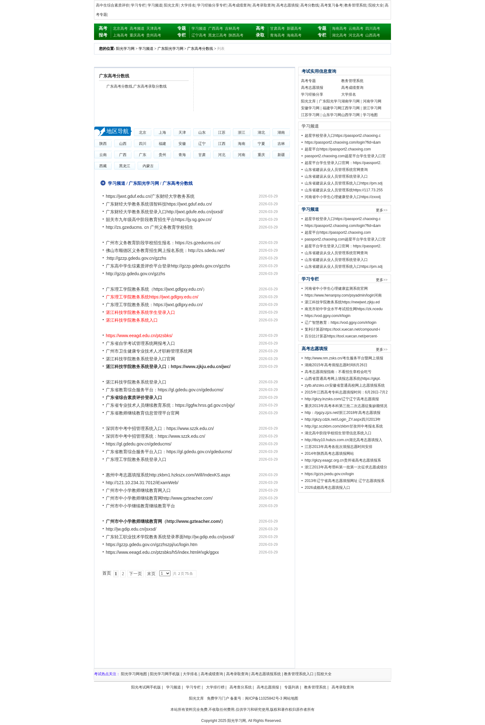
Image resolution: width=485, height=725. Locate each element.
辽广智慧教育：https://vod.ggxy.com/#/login (340, 322)
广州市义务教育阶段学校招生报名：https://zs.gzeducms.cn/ (163, 242)
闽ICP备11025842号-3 (263, 698)
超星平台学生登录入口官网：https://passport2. (343, 163)
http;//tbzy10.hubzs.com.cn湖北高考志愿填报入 (343, 440)
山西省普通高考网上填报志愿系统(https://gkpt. (343, 378)
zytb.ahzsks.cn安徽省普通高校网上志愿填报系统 (345, 385)
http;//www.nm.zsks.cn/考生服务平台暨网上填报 (344, 358)
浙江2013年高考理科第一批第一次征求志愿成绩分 (346, 467)
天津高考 (153, 28)
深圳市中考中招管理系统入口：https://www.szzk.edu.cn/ (160, 428)
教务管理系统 (355, 5)
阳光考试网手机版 (146, 687)
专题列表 (291, 687)
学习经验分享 (312, 94)
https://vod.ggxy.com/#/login (327, 316)
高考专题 (308, 81)
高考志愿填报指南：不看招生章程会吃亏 (338, 372)
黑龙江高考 (217, 35)
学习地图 (370, 115)
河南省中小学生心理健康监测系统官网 (336, 288)
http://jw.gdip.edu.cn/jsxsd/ (131, 529)
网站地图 (290, 698)
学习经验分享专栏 (212, 5)
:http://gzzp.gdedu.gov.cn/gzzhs (136, 258)
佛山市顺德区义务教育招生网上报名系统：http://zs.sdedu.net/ (165, 250)
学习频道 (155, 5)
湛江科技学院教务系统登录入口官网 (140, 358)
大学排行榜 (215, 687)
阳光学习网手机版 (165, 674)
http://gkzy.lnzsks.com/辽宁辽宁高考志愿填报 (342, 399)
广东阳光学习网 (170, 48)
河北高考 (356, 35)
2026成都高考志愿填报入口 (327, 487)
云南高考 (356, 28)
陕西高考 (236, 35)
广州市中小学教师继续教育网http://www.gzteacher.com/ (159, 498)
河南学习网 (372, 101)
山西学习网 (350, 115)
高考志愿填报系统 (266, 674)
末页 (151, 573)
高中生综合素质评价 (112, 5)
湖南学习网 (350, 101)
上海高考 (120, 35)
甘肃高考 (277, 28)
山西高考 (372, 35)
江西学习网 (350, 108)
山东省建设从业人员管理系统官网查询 (336, 169)
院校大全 (375, 5)
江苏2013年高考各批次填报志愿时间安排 (338, 447)
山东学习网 (332, 115)
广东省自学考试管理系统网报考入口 (140, 343)
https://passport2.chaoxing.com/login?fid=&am (343, 142)
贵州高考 (153, 35)
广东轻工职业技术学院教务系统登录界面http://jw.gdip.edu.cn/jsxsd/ (170, 536)
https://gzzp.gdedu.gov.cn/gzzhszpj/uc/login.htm (151, 544)
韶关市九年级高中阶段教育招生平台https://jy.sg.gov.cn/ (159, 219)
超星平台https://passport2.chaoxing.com (338, 149)
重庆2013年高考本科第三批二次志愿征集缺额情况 (346, 406)
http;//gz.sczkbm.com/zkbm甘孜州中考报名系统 (344, 426)
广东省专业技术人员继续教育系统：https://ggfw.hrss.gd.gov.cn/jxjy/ (170, 405)
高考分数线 (309, 5)
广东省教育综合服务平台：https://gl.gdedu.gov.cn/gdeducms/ (164, 389)
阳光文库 (171, 5)
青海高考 (277, 35)
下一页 (135, 573)
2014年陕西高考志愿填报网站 (329, 453)
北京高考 (120, 28)
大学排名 (188, 5)
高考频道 (137, 28)
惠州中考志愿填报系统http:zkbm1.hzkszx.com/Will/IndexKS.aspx (168, 474)
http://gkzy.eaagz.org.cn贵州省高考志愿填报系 (343, 460)
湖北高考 (339, 35)
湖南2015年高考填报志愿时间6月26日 (336, 365)
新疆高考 (294, 28)
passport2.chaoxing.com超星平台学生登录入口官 (345, 156)
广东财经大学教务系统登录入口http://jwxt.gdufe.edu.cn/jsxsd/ (164, 211)
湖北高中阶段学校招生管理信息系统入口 (338, 433)
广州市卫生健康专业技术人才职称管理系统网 (149, 351)
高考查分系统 (241, 687)
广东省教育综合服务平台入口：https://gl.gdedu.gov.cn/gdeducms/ (169, 451)
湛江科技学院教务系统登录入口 (136, 382)
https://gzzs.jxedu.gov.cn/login (329, 474)
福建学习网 (332, 108)
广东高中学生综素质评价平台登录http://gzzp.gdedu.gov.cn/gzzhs (168, 265)
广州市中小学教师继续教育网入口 (138, 490)
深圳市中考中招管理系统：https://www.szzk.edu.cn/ (155, 436)
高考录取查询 (263, 5)
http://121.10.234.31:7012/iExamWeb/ (142, 482)
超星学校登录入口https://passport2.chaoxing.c (342, 135)
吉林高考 (232, 28)
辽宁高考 (198, 35)
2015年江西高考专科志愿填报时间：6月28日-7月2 (346, 392)
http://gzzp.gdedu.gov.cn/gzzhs (135, 273)
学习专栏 (138, 5)
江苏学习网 (310, 115)
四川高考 (372, 28)
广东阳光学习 (330, 101)
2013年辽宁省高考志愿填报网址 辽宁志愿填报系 (344, 481)
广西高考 (215, 28)
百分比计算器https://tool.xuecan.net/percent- (341, 336)
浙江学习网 (372, 108)
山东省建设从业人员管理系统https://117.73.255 (344, 190)
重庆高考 (137, 35)
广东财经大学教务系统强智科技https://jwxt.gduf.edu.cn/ (159, 204)
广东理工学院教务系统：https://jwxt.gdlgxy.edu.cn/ (154, 304)
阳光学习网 (125, 48)
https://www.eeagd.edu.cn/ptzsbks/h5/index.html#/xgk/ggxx (162, 552)
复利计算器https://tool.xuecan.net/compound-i (342, 329)
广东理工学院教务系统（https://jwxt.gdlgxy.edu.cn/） (156, 289)
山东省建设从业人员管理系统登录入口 (336, 176)
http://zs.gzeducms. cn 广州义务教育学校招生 (149, 227)
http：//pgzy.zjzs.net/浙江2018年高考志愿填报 (342, 412)
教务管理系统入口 (299, 674)
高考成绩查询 (239, 5)
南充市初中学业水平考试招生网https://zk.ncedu (344, 309)
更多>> (382, 210)
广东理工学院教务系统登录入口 (136, 459)
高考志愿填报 (287, 5)
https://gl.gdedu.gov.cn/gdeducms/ (138, 443)
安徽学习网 (310, 108)
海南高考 (294, 35)
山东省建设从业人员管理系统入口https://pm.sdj (343, 183)
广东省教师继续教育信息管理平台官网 (142, 412)
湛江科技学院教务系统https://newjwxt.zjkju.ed (342, 302)
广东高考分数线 (200, 48)
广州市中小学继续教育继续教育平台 (140, 505)
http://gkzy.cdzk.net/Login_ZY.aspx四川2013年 (343, 419)
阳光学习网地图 (134, 674)
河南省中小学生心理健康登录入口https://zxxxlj (342, 197)
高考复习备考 (331, 5)
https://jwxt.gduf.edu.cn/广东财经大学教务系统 (150, 196)
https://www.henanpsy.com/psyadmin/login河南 (343, 295)
